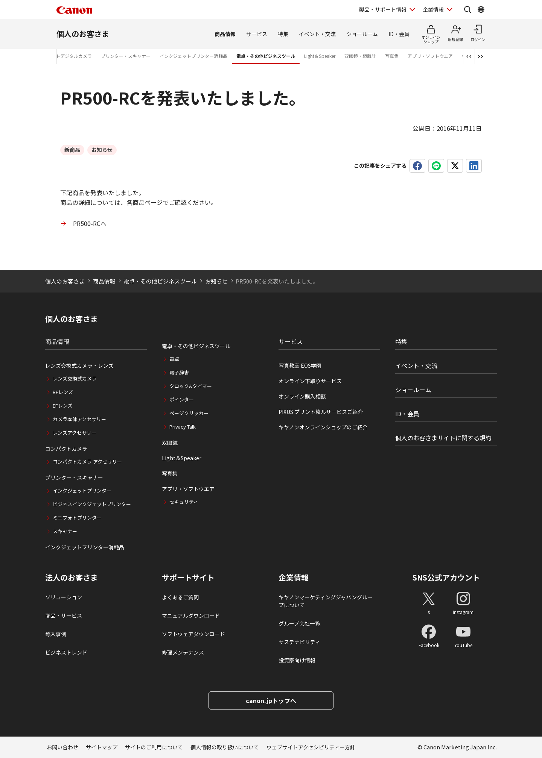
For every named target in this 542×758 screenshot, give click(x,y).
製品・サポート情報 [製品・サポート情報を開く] (382, 9)
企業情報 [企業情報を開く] (433, 9)
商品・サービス (63, 615)
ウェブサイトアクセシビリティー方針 (310, 747)
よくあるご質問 (180, 597)
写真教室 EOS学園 (300, 365)
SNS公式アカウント (446, 577)
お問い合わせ (62, 747)
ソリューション (63, 597)
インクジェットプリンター (82, 490)
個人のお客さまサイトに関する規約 (443, 437)
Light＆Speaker (319, 56)
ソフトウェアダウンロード (193, 634)
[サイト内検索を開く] (467, 9)
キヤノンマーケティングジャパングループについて (326, 601)
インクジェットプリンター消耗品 (193, 56)
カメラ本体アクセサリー (79, 419)
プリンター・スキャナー (126, 56)
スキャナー (65, 531)
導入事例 (55, 634)
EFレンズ (63, 405)
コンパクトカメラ (66, 448)
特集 (283, 34)
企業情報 (294, 577)
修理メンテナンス (183, 652)
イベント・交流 (317, 34)
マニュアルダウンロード (191, 615)
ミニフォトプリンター (77, 517)
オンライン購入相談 (302, 396)
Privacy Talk (182, 426)
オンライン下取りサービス (310, 381)
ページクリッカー (189, 413)
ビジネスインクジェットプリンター (92, 504)
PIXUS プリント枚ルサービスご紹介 (321, 411)
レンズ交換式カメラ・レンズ (79, 365)
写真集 (392, 56)
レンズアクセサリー (74, 432)
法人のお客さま (71, 577)
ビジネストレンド (66, 652)
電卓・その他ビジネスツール (265, 56)
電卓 (174, 358)
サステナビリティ (299, 642)
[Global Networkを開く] (481, 9)
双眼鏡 (170, 442)
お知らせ (216, 281)
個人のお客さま (82, 33)
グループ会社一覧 (299, 623)
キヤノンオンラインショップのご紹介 (323, 427)
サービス (256, 34)
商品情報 (225, 34)
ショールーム (362, 34)
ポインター (181, 399)
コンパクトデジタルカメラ (65, 56)
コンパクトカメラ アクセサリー (87, 461)
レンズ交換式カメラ (75, 378)
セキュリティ (183, 501)
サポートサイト (188, 577)
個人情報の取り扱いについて (224, 747)
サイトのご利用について (154, 747)
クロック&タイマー (190, 386)
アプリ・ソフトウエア (430, 56)
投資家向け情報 (297, 660)
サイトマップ (101, 747)
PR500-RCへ (90, 223)
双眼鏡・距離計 (360, 56)
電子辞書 (179, 372)
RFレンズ (63, 392)
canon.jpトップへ (271, 700)
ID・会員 (399, 34)
